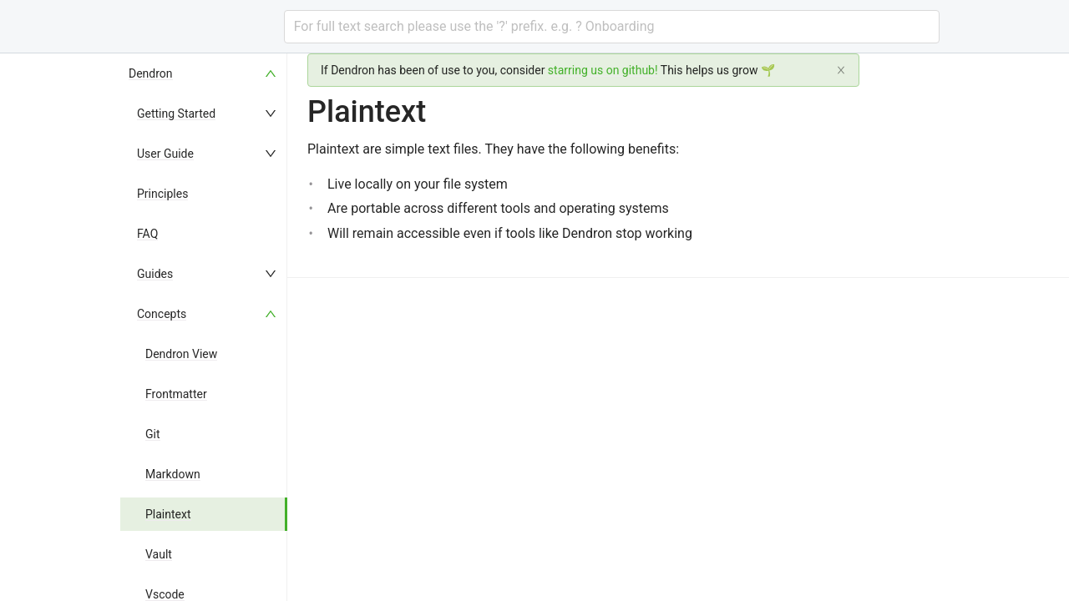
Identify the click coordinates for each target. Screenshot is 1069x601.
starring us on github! (603, 70)
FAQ (147, 233)
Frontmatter (176, 394)
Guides (155, 273)
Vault (158, 554)
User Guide (165, 153)
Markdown (172, 474)
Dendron (151, 73)
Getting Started (176, 113)
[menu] (203, 327)
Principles (162, 193)
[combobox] (612, 27)
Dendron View (181, 354)
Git (152, 434)
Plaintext (168, 514)
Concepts (161, 314)
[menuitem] (203, 73)
